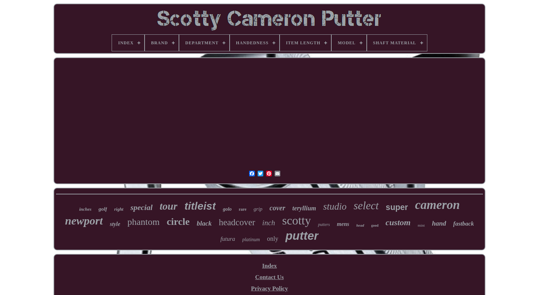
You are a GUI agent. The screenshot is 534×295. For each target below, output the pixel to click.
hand (439, 223)
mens (343, 224)
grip (258, 209)
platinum (251, 239)
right (118, 209)
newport (84, 220)
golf (103, 209)
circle (178, 221)
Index (269, 265)
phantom (143, 222)
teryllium (304, 208)
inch (268, 223)
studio (335, 206)
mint (421, 225)
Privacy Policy (269, 288)
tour (169, 206)
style (115, 224)
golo (227, 209)
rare (243, 209)
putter (302, 235)
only (272, 238)
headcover (237, 222)
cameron (437, 205)
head (360, 225)
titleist (200, 206)
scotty (296, 220)
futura (227, 239)
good (375, 225)
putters (324, 224)
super (397, 207)
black (204, 223)
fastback (463, 223)
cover (277, 208)
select (366, 205)
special (141, 207)
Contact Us (269, 277)
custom (398, 222)
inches (85, 209)
